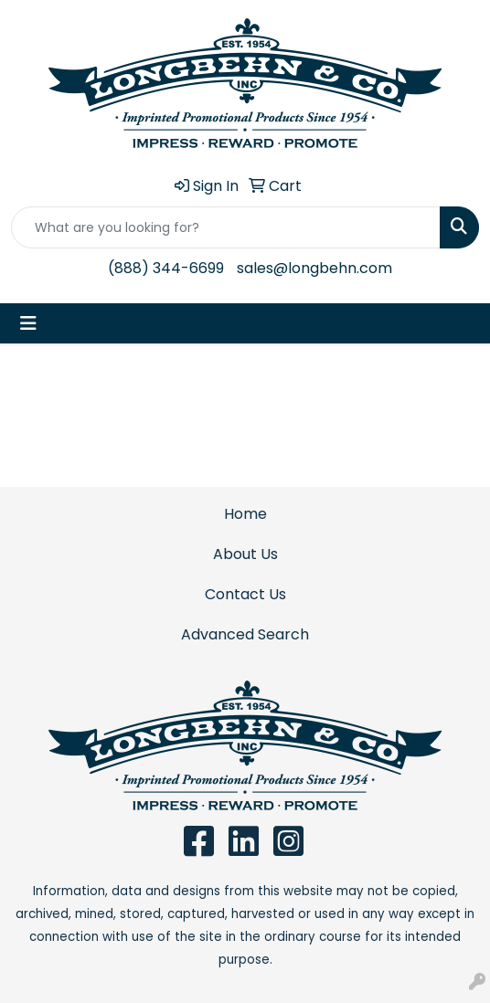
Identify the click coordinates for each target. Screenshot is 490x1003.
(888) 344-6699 (166, 268)
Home (245, 513)
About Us (245, 554)
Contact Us (245, 594)
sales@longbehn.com (314, 268)
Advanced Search (245, 634)
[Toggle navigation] (28, 323)
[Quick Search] (226, 227)
